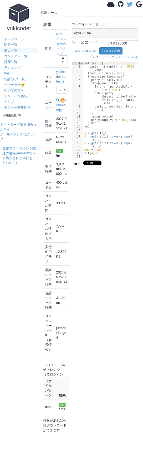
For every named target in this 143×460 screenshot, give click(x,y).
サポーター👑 (14, 85)
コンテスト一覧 (15, 56)
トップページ (14, 39)
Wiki (7, 73)
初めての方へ (14, 90)
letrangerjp (61, 105)
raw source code (84, 50)
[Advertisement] (20, 180)
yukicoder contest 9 (61, 76)
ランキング (12, 67)
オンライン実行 (15, 96)
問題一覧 (10, 45)
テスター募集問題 (17, 107)
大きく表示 (111, 51)
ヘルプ (9, 102)
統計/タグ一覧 (14, 79)
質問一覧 (10, 62)
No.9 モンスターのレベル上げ (61, 43)
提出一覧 (10, 50)
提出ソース (49, 13)
